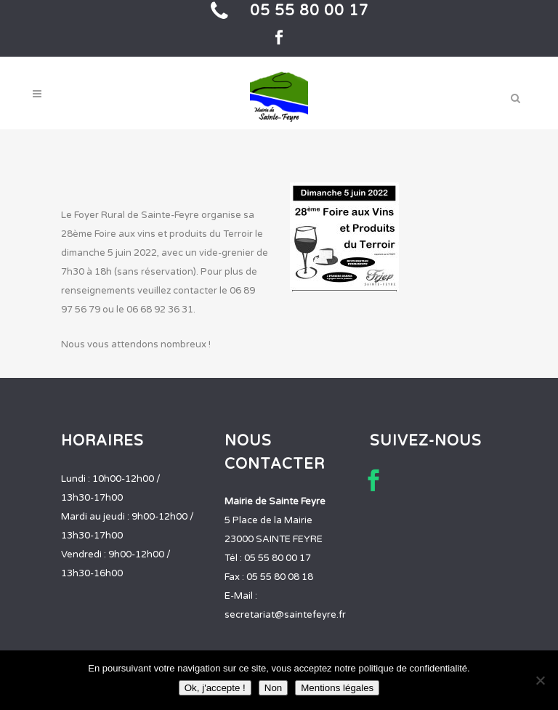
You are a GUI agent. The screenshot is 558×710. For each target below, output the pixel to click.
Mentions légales (337, 687)
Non (273, 687)
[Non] (540, 680)
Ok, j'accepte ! (215, 687)
